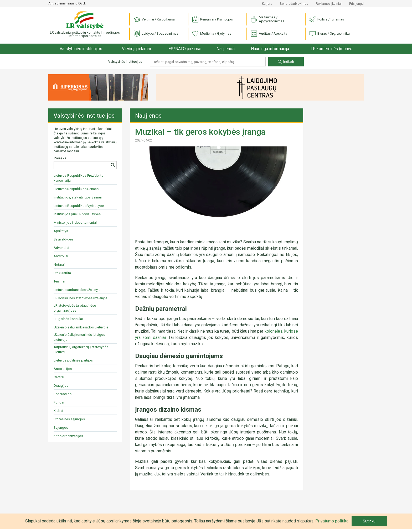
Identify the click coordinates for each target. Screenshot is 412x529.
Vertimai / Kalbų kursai (155, 20)
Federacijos (62, 394)
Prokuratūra (62, 273)
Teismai (59, 281)
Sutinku (369, 521)
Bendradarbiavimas (294, 4)
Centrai (59, 377)
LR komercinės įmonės (331, 48)
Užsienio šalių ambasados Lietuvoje (81, 327)
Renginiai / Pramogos (212, 20)
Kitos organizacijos (68, 436)
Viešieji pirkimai (136, 48)
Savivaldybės (64, 239)
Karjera (267, 4)
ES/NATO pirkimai (184, 48)
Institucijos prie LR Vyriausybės (77, 214)
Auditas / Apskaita (269, 34)
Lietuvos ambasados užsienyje (77, 290)
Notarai (59, 264)
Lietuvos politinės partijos (73, 360)
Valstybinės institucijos (81, 48)
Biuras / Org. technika (330, 34)
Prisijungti (356, 4)
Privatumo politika (331, 520)
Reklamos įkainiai (329, 4)
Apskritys (61, 231)
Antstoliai (61, 256)
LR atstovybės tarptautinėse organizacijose (75, 307)
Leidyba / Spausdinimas (156, 34)
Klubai (58, 411)
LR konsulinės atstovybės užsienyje (80, 298)
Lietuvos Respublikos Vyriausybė (79, 206)
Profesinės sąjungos (69, 419)
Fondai (59, 402)
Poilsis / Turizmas (327, 20)
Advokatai (61, 248)
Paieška (60, 158)
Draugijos (61, 385)
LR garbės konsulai (68, 319)
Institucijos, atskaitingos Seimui (78, 197)
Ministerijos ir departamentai (75, 222)
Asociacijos (63, 369)
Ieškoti (286, 62)
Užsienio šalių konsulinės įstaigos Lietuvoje (79, 337)
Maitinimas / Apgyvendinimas (267, 19)
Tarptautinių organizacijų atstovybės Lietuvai (81, 349)
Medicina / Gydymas (211, 34)
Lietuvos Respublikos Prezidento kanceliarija (79, 178)
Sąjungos (61, 428)
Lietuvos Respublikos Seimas (76, 189)
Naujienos (226, 48)
